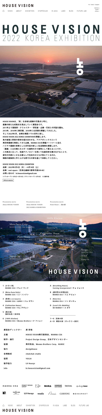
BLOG (71, 11)
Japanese (96, 7)
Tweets (92, 4)
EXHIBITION (29, 11)
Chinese (96, 11)
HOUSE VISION (18, 5)
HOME (3, 11)
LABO (63, 11)
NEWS (10, 11)
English (96, 9)
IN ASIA (54, 11)
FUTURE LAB (82, 11)
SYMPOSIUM (43, 11)
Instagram (97, 4)
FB (89, 4)
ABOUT (19, 11)
